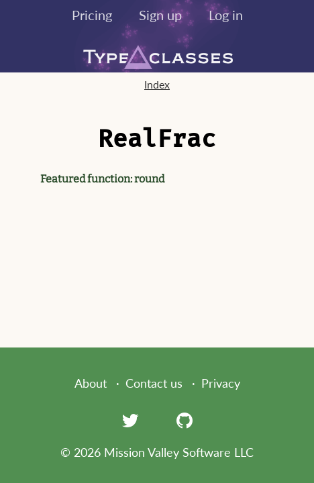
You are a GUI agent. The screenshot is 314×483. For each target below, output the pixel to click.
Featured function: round (102, 178)
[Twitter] (130, 420)
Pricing (92, 15)
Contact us (153, 383)
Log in (226, 15)
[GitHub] (184, 420)
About (90, 383)
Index (157, 84)
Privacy (220, 383)
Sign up (160, 15)
